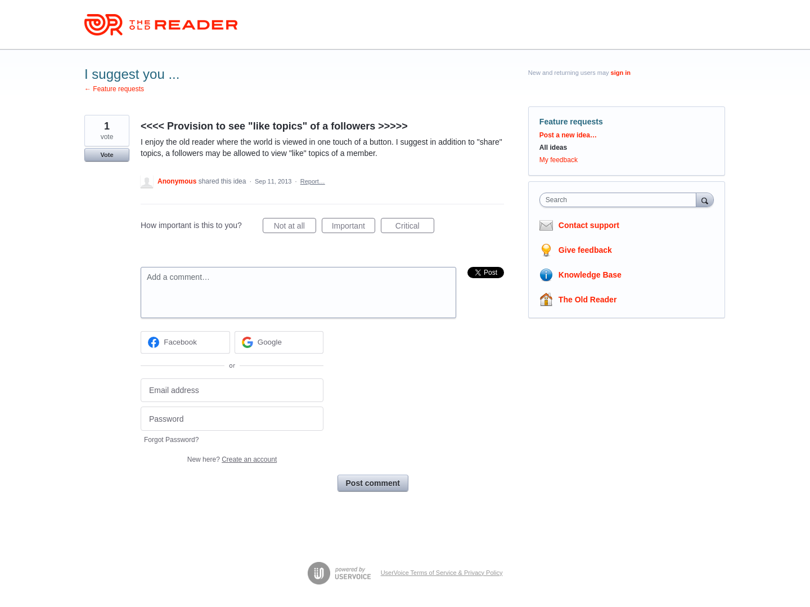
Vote (106, 154)
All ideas (553, 147)
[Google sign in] (279, 342)
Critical (414, 227)
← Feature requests (114, 89)
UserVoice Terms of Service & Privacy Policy (442, 572)
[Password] (232, 419)
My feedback (558, 160)
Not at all (295, 227)
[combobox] (620, 200)
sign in (621, 72)
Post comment (373, 483)
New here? (232, 459)
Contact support (589, 225)
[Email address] (232, 390)
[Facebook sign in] (185, 342)
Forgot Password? (171, 440)
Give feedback (585, 250)
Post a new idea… (568, 135)
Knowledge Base (590, 274)
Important (353, 227)
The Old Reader (587, 299)
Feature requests (571, 121)
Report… (312, 181)
